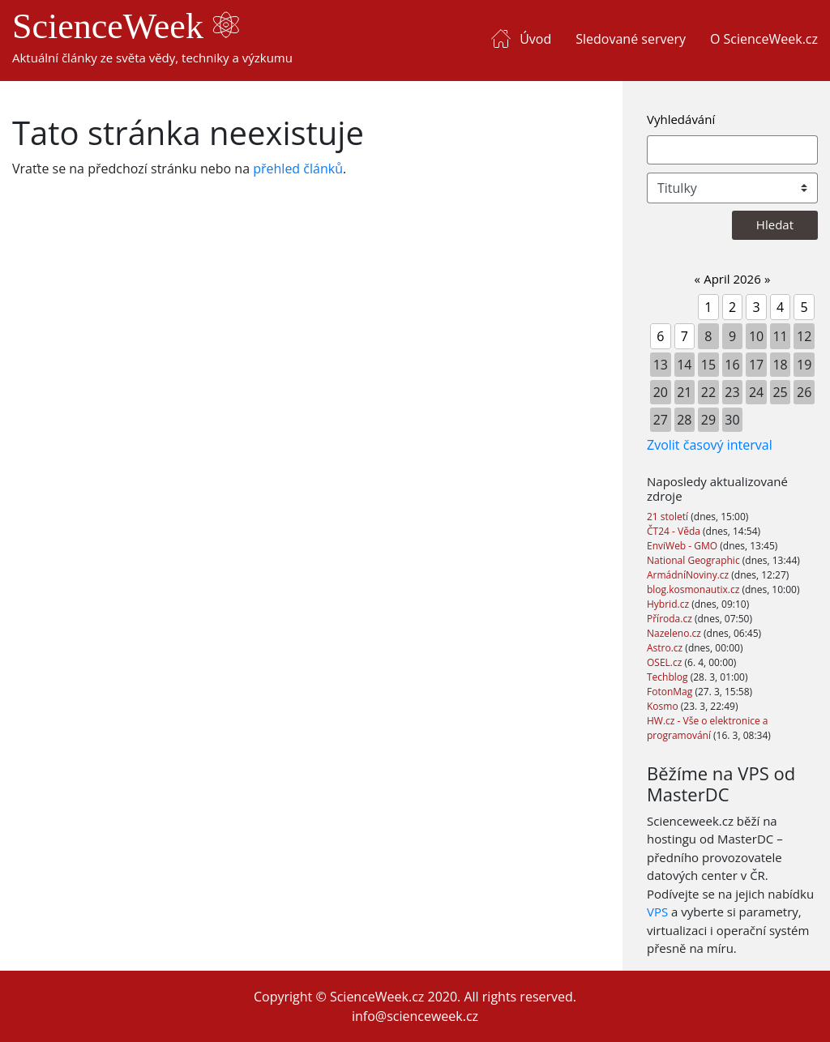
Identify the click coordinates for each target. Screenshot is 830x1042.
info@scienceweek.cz (415, 1016)
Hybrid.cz (669, 604)
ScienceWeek (125, 26)
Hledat (775, 224)
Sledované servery (630, 39)
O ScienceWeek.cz (764, 39)
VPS (657, 911)
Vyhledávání (681, 119)
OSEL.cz (666, 662)
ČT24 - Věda (675, 531)
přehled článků (298, 168)
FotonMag (671, 691)
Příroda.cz (671, 619)
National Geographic (694, 560)
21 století (669, 516)
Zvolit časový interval (709, 445)
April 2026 (732, 279)
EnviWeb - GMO (683, 546)
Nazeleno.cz (675, 633)
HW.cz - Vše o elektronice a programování (707, 728)
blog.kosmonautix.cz (694, 589)
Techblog (669, 677)
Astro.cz (666, 648)
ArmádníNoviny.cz (689, 575)
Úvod (535, 39)
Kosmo (664, 706)
